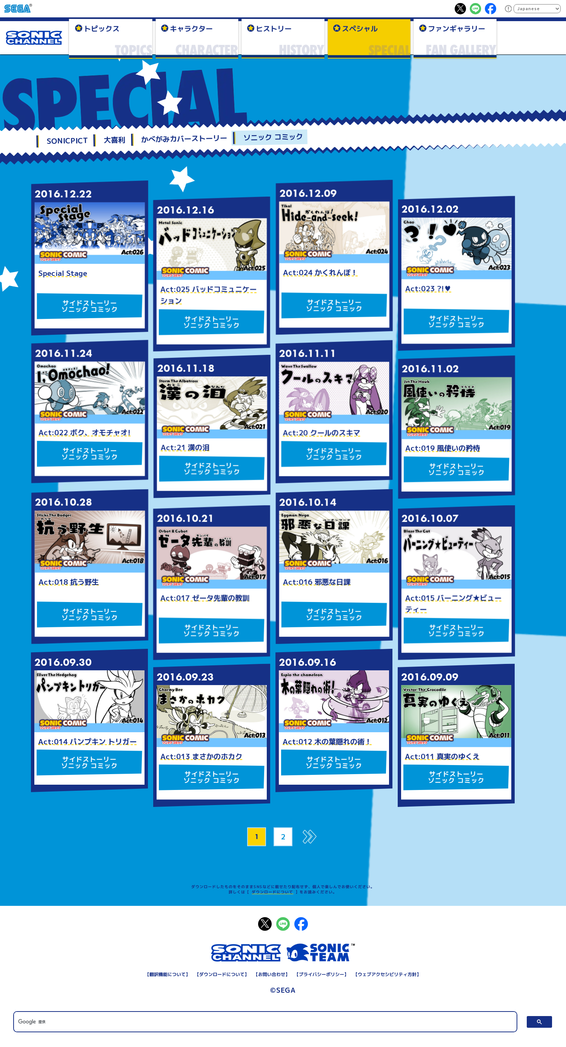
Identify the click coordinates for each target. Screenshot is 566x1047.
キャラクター (191, 28)
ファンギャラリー (456, 28)
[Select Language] (537, 8)
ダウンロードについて (272, 892)
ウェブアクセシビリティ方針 (387, 974)
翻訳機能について (167, 974)
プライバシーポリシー (321, 974)
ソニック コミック (273, 137)
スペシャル (360, 28)
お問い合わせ (271, 974)
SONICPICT (67, 140)
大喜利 (114, 140)
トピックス (102, 28)
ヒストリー (274, 28)
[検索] (265, 1021)
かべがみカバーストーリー (184, 139)
